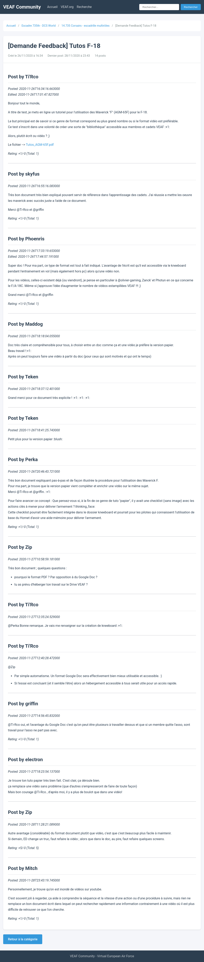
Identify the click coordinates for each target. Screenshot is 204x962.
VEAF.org (67, 7)
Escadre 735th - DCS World (39, 25)
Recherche (84, 7)
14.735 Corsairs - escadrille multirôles (85, 25)
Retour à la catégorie (22, 939)
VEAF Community (22, 7)
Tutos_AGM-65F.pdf (40, 145)
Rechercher (191, 7)
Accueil (52, 7)
